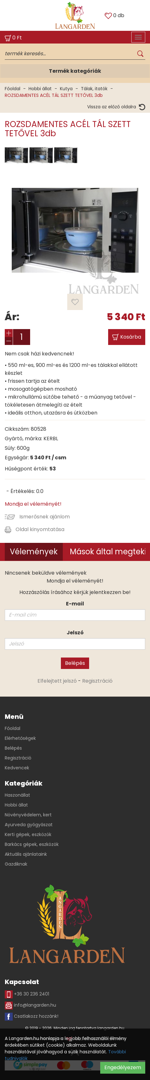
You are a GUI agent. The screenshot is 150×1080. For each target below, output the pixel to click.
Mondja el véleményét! (33, 504)
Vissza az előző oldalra (116, 107)
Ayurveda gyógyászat (29, 824)
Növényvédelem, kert (28, 815)
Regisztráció (97, 681)
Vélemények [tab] (34, 551)
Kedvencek (17, 768)
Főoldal (12, 88)
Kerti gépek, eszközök (28, 834)
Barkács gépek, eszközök (32, 844)
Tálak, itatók (94, 88)
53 (52, 468)
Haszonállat (17, 795)
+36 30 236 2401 (27, 994)
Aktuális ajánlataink (26, 854)
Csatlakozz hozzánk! (31, 1017)
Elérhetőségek (20, 738)
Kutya (66, 88)
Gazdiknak (16, 864)
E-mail (75, 603)
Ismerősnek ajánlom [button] (37, 516)
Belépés (75, 663)
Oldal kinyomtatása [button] (34, 529)
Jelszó (75, 632)
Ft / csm (48, 457)
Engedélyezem (122, 1067)
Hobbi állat (40, 88)
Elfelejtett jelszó (57, 681)
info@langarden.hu (30, 1005)
